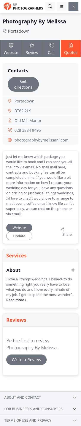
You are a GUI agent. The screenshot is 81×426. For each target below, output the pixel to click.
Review (32, 48)
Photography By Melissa (34, 21)
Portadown (18, 31)
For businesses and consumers (33, 408)
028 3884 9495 (27, 130)
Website (11, 48)
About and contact (22, 397)
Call (51, 48)
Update (19, 236)
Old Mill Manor (27, 120)
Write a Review (26, 360)
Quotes (70, 48)
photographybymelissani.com (41, 140)
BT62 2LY (22, 110)
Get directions (23, 84)
